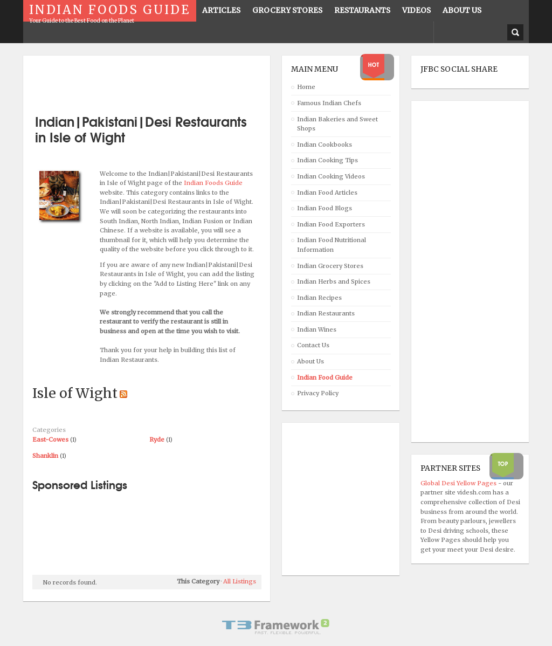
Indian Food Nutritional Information (331, 244)
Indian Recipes (319, 297)
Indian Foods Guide (213, 183)
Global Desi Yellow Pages (459, 483)
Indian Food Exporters (331, 224)
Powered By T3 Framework (276, 626)
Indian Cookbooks (324, 144)
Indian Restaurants (326, 313)
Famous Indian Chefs (329, 103)
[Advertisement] (158, 81)
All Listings (239, 581)
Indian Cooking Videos (331, 176)
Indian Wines (316, 329)
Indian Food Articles (327, 192)
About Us (310, 361)
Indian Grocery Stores (330, 266)
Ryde (156, 439)
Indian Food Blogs (324, 208)
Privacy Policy (318, 393)
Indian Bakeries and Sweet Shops (337, 124)
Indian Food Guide (325, 377)
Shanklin (45, 455)
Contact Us (313, 345)
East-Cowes (50, 439)
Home (306, 87)
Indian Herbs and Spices (333, 281)
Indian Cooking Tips (327, 160)
